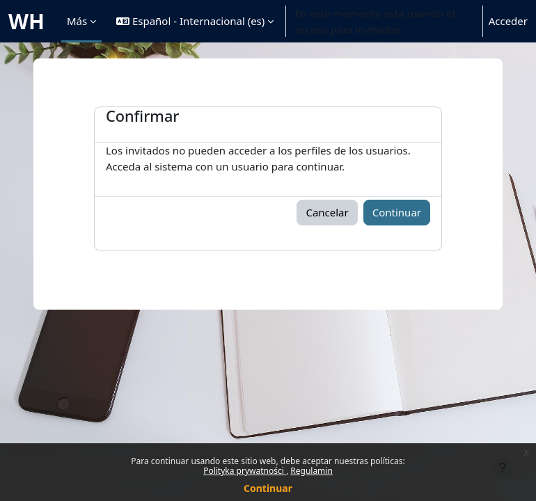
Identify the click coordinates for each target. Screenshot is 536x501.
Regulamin (311, 471)
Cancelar (327, 212)
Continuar (268, 488)
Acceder (508, 21)
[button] (195, 21)
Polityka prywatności (244, 471)
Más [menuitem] (77, 21)
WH (26, 21)
